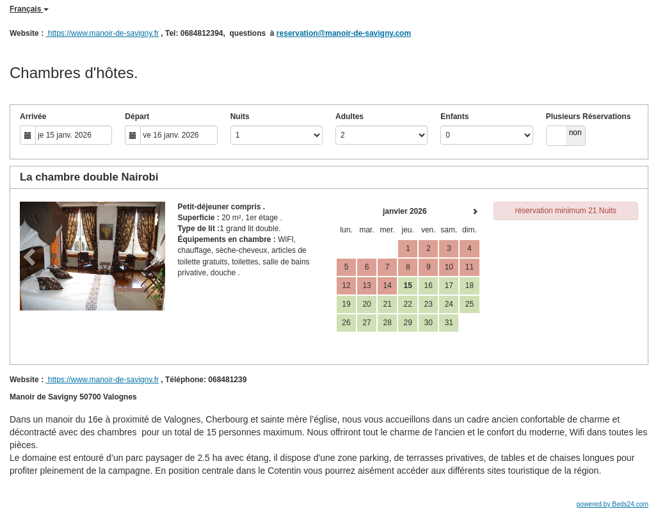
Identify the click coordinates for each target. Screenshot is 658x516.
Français (29, 8)
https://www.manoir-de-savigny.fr (102, 33)
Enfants (454, 116)
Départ (137, 116)
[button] (31, 256)
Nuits (240, 116)
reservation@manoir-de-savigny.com (344, 33)
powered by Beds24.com (612, 504)
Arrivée (33, 116)
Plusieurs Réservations (588, 116)
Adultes (349, 116)
